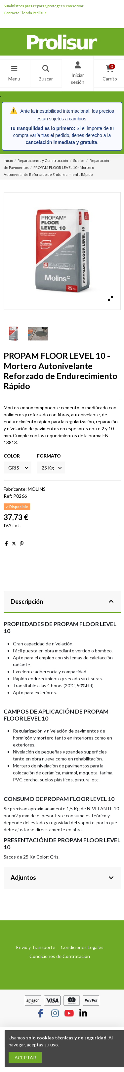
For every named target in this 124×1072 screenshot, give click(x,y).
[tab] (62, 602)
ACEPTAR (25, 1057)
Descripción (62, 601)
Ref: (8, 496)
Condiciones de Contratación (59, 956)
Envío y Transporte (35, 947)
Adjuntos (62, 877)
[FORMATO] (51, 468)
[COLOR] (17, 468)
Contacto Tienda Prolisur (25, 13)
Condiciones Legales (82, 947)
